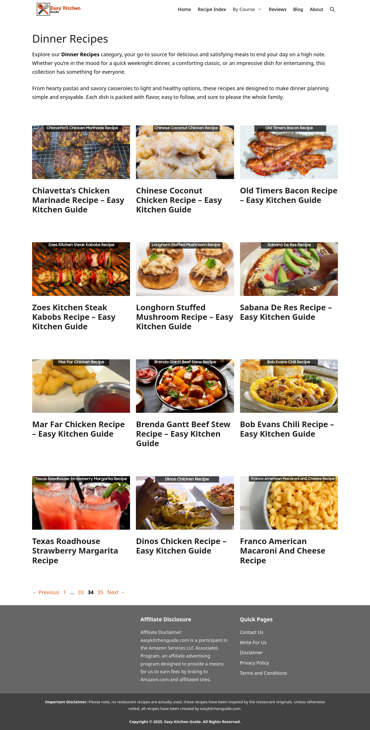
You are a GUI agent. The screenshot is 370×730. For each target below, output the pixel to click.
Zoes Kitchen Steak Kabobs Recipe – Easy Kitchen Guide (73, 317)
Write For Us (253, 642)
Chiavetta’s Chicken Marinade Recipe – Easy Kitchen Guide (78, 200)
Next (116, 592)
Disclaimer (251, 652)
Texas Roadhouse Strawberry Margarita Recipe (75, 550)
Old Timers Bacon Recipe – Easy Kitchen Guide (289, 195)
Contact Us (251, 632)
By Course (249, 9)
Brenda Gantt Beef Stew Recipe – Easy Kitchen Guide (183, 433)
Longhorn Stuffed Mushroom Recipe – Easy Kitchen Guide (184, 317)
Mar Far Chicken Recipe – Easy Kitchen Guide (78, 429)
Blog (298, 9)
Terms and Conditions (263, 673)
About (316, 9)
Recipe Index (212, 9)
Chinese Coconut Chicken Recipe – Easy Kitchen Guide (179, 200)
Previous (45, 592)
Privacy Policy (254, 663)
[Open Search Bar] (332, 9)
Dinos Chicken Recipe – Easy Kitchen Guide (181, 546)
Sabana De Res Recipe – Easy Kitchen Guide (286, 312)
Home (184, 9)
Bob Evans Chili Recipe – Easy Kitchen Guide (287, 429)
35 (101, 592)
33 (81, 592)
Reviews (277, 9)
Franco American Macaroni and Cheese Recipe (283, 550)
